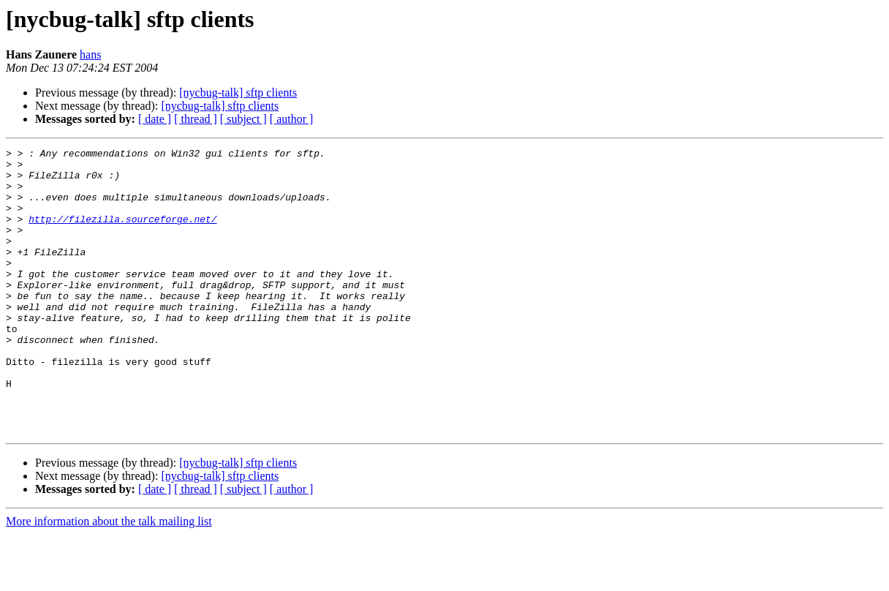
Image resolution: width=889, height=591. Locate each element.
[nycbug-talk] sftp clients (238, 92)
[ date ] (154, 119)
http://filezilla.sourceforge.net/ (122, 234)
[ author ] (292, 119)
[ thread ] (195, 119)
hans (90, 54)
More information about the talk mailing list (109, 578)
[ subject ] (243, 119)
